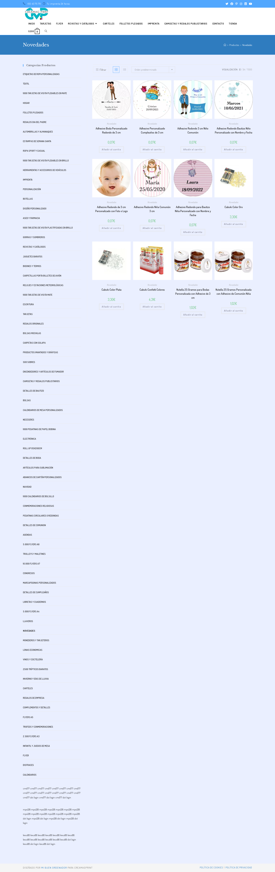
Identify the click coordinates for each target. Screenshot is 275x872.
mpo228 (27, 809)
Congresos (29, 573)
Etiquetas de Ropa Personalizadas (41, 74)
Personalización (32, 189)
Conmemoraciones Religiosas (38, 505)
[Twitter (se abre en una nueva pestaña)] (226, 4)
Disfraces (28, 765)
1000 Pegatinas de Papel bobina (39, 429)
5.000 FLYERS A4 (31, 611)
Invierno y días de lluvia (36, 678)
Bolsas (27, 400)
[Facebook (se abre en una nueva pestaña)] (231, 4)
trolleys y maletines (34, 553)
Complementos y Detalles (36, 707)
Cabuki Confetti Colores (152, 289)
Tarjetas (28, 314)
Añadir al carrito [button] (111, 149)
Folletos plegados (33, 112)
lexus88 (26, 835)
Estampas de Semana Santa (37, 141)
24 (244, 69)
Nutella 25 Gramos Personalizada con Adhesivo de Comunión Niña (234, 291)
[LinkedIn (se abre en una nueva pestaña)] (245, 4)
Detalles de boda (32, 457)
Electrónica (29, 438)
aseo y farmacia (31, 218)
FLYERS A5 (28, 717)
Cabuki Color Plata (111, 289)
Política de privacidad (239, 867)
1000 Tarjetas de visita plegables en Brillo (46, 160)
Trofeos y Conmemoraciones (38, 726)
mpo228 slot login (40, 818)
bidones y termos (32, 266)
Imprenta (27, 179)
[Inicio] (225, 44)
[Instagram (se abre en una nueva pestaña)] (241, 4)
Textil (26, 83)
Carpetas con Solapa (34, 342)
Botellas (28, 198)
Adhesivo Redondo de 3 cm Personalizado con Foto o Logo (111, 209)
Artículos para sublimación (38, 467)
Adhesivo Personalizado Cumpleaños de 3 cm (152, 130)
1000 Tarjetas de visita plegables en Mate (45, 93)
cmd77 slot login (31, 797)
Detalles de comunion (34, 525)
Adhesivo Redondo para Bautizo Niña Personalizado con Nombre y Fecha (193, 211)
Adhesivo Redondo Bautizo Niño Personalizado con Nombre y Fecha (233, 130)
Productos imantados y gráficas (40, 352)
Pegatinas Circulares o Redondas (41, 515)
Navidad (27, 486)
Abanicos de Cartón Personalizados (42, 477)
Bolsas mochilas (32, 333)
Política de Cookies (211, 867)
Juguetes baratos (32, 256)
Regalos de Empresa (33, 697)
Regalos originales (33, 323)
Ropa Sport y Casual (34, 150)
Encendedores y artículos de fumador (43, 371)
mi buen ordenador (54, 867)
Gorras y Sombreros (34, 237)
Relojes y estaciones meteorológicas (43, 285)
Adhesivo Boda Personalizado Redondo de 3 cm (111, 130)
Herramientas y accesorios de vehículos (44, 170)
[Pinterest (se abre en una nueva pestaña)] (236, 4)
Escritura (28, 304)
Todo (249, 69)
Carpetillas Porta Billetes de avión (42, 275)
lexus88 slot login (68, 839)
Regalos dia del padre (34, 122)
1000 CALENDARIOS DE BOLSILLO (38, 496)
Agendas (27, 534)
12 (240, 69)
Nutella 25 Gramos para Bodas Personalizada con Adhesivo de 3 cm (192, 293)
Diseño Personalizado (34, 208)
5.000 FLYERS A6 (31, 544)
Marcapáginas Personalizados (39, 582)
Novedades (111, 123)
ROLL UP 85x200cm (32, 448)
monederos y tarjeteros (36, 640)
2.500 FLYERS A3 (31, 736)
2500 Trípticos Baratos (35, 669)
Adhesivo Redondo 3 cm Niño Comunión (192, 130)
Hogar (26, 103)
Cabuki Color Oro (234, 207)
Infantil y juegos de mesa (36, 745)
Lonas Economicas (32, 649)
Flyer (26, 755)
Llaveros (28, 621)
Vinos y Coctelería (33, 659)
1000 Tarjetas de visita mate (37, 294)
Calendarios (29, 774)
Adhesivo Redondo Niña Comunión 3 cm (152, 209)
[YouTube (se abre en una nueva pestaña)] (250, 4)
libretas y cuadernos (34, 601)
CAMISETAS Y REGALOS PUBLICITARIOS (41, 381)
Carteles (28, 688)
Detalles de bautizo (33, 390)
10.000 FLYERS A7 (31, 563)
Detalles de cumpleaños (36, 592)
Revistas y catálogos (34, 246)
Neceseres (28, 419)
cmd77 (26, 788)
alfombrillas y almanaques (38, 131)
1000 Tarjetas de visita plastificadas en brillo (48, 227)
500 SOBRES (29, 362)
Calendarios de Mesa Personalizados (43, 410)
